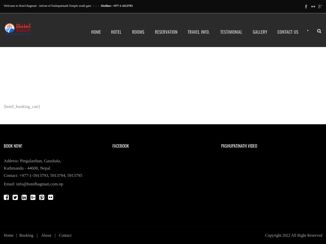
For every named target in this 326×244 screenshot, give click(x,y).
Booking (26, 235)
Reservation (166, 32)
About (46, 235)
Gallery (260, 32)
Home (96, 32)
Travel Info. (199, 32)
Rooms (138, 32)
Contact (65, 235)
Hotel (116, 32)
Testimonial (231, 32)
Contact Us (287, 32)
